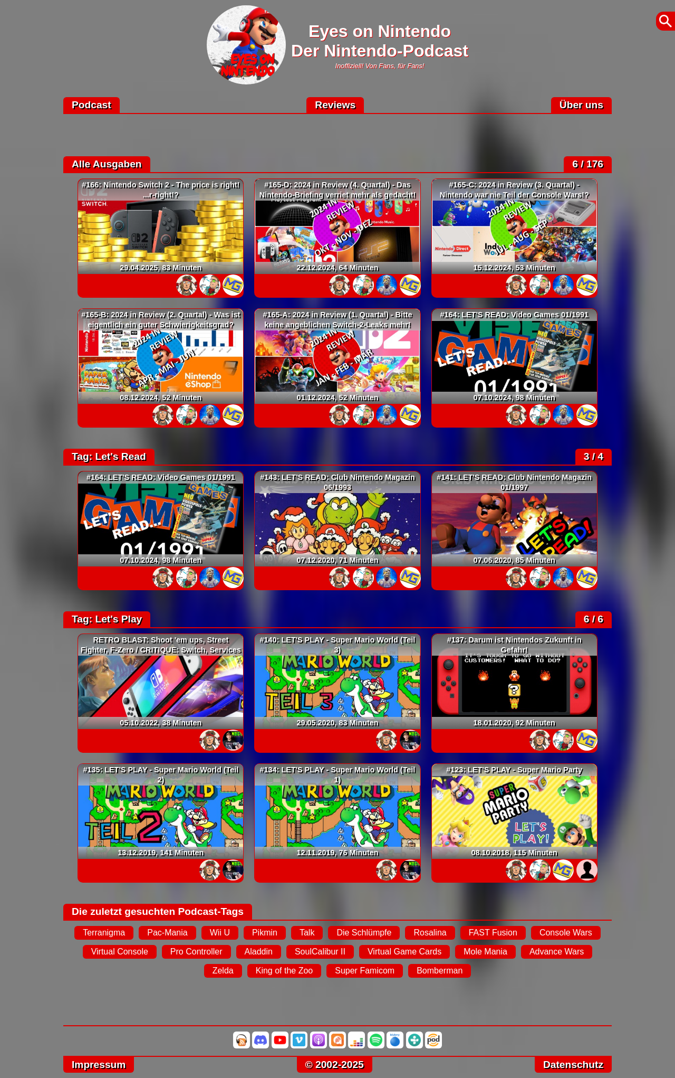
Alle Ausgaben (107, 163)
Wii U (220, 932)
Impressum (99, 1064)
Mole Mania (485, 951)
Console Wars (565, 932)
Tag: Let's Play (107, 619)
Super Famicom (364, 970)
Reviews (335, 104)
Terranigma (104, 932)
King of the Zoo (284, 970)
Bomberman (439, 970)
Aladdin (259, 951)
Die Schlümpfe (363, 932)
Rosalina (429, 932)
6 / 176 (587, 163)
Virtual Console (119, 951)
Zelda (223, 970)
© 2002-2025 (334, 1064)
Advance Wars (556, 951)
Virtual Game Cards (404, 951)
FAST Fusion (493, 932)
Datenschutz (573, 1064)
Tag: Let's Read (109, 456)
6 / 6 (593, 619)
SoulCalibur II (320, 951)
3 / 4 (593, 456)
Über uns (581, 104)
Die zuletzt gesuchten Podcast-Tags (158, 911)
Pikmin (264, 932)
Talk (307, 932)
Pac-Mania (167, 932)
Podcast (91, 104)
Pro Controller (196, 951)
